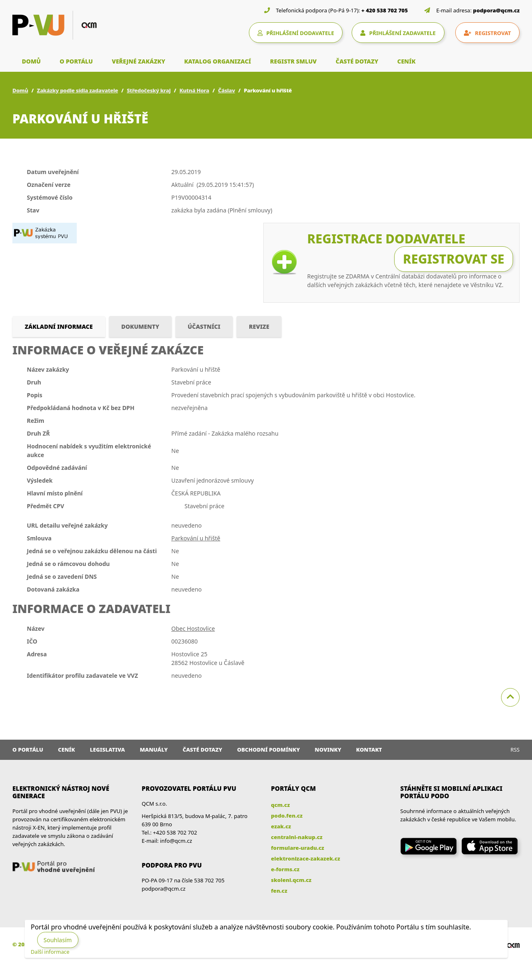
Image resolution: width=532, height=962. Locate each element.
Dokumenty (140, 326)
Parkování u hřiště (195, 538)
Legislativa (107, 749)
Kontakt (369, 749)
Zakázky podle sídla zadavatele (77, 90)
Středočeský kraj (148, 90)
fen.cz (279, 890)
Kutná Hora (194, 90)
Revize (259, 326)
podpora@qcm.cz (496, 10)
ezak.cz (281, 826)
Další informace (50, 951)
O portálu (27, 749)
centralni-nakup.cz (297, 837)
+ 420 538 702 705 (385, 10)
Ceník (66, 749)
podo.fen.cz (287, 815)
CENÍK (406, 61)
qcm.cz (280, 805)
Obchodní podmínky (268, 749)
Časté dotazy (202, 749)
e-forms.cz (285, 869)
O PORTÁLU (76, 61)
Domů (20, 90)
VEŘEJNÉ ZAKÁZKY (138, 61)
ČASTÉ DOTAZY (357, 61)
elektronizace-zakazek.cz (305, 858)
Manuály (154, 749)
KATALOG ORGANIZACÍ (217, 61)
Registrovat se (453, 258)
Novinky (328, 749)
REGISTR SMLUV (293, 61)
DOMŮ (31, 61)
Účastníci (204, 326)
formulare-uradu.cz (297, 847)
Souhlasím (58, 940)
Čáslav (226, 90)
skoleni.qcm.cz (291, 880)
